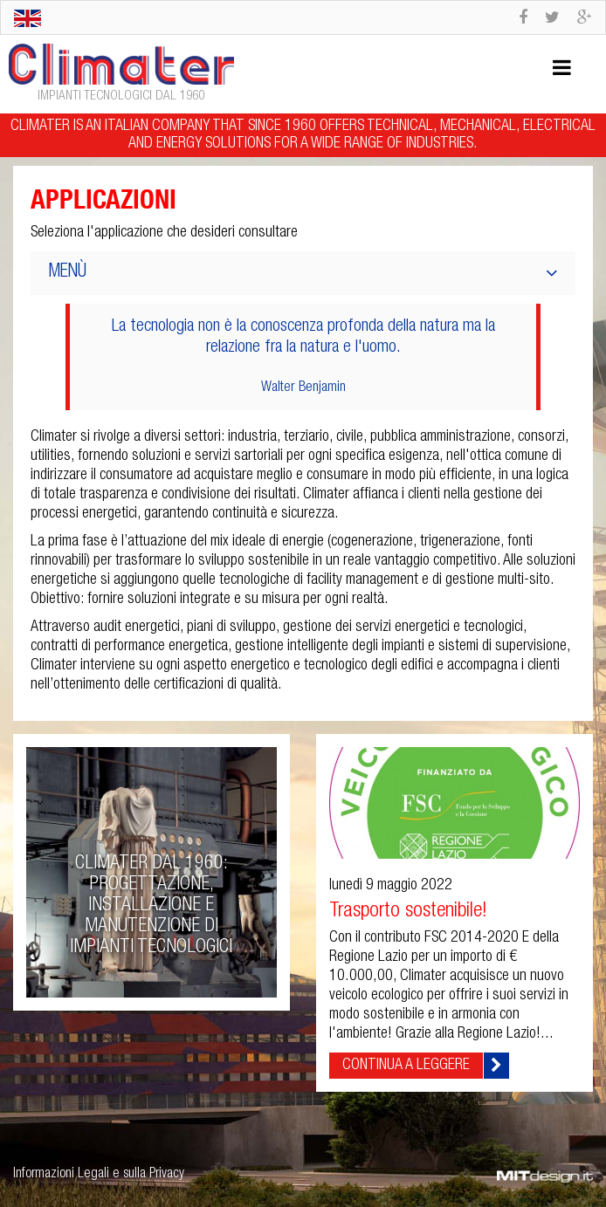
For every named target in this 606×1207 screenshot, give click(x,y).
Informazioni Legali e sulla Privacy (98, 1175)
